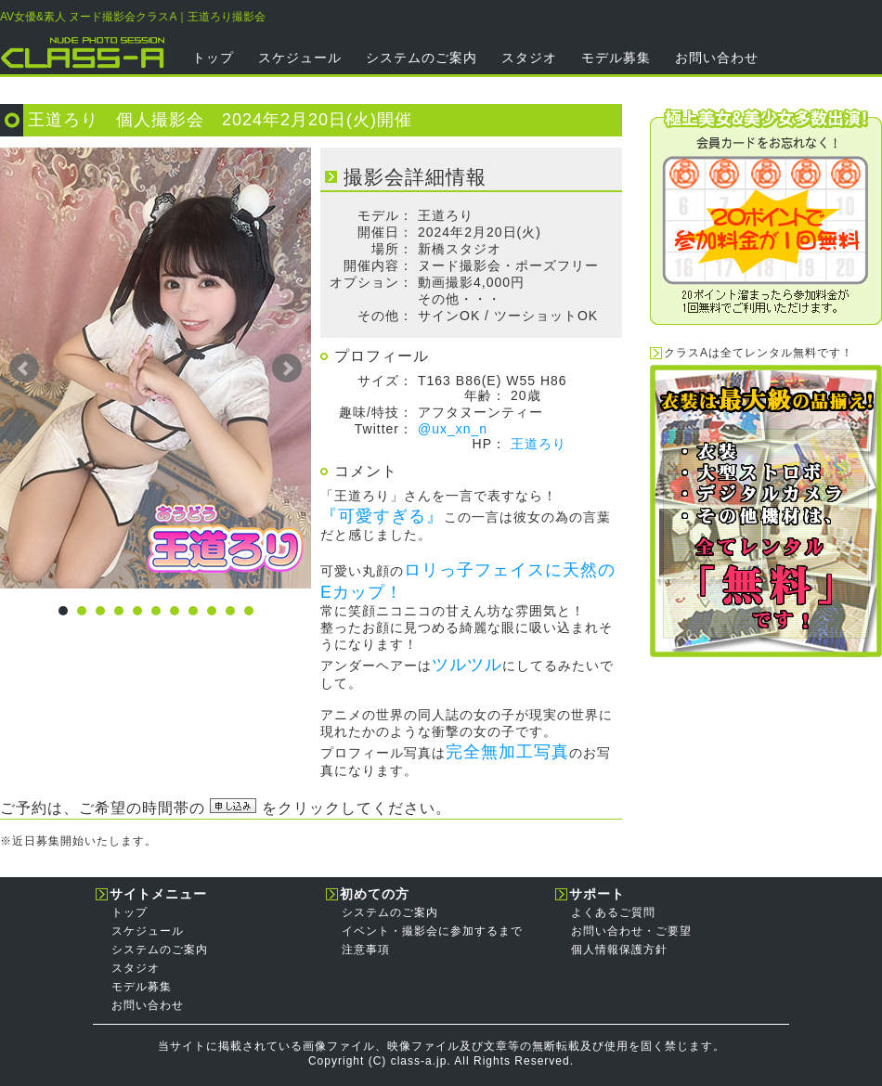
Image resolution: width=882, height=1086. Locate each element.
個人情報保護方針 (619, 949)
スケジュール (300, 57)
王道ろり (538, 443)
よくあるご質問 (613, 912)
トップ (213, 57)
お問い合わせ (717, 57)
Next (287, 368)
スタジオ (529, 57)
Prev (24, 368)
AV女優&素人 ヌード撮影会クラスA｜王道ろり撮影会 (133, 16)
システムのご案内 (421, 57)
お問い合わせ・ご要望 (631, 930)
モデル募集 (616, 57)
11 (248, 610)
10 (230, 610)
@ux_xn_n (452, 428)
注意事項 (366, 949)
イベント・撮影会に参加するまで (432, 930)
